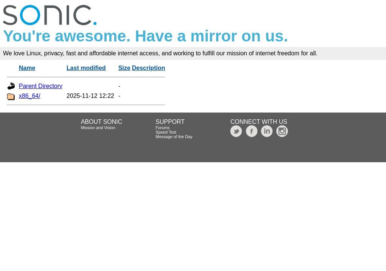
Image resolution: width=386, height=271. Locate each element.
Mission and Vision (98, 127)
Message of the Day (174, 136)
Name (27, 68)
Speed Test (166, 132)
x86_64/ (29, 96)
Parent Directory (41, 86)
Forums (163, 127)
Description (148, 68)
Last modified (86, 68)
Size (124, 68)
